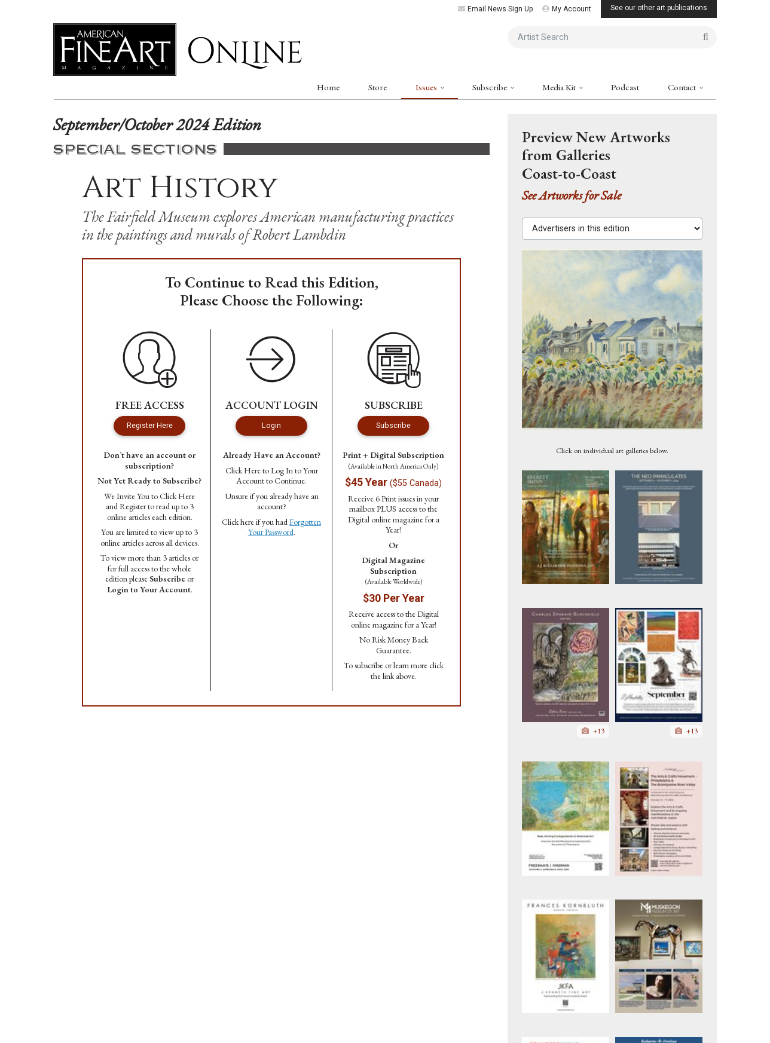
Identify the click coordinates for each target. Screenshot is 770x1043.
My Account (566, 9)
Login (271, 425)
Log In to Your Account (277, 476)
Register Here (150, 425)
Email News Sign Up (495, 9)
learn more (410, 665)
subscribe (369, 665)
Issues (427, 87)
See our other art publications (658, 8)
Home (328, 87)
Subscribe (490, 87)
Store (377, 87)
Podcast (625, 87)
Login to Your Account (149, 589)
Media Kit (560, 87)
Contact (683, 87)
